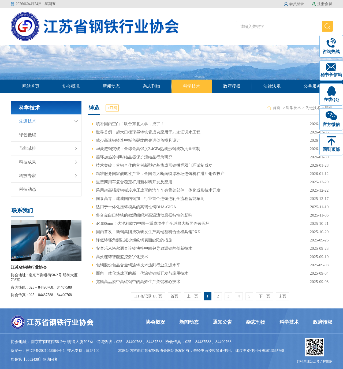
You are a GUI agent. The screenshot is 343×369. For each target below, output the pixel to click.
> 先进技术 (311, 108)
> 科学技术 (292, 108)
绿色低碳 (27, 134)
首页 (276, 108)
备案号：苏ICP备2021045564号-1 (38, 351)
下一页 (264, 296)
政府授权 (231, 86)
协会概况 (71, 86)
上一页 (192, 296)
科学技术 (191, 86)
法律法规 (272, 86)
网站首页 (30, 86)
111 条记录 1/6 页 (148, 296)
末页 (282, 296)
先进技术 (27, 121)
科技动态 (27, 189)
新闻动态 (111, 86)
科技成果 (27, 162)
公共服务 (312, 86)
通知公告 (222, 322)
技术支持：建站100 (83, 351)
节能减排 (27, 148)
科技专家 (27, 175)
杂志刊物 (151, 86)
